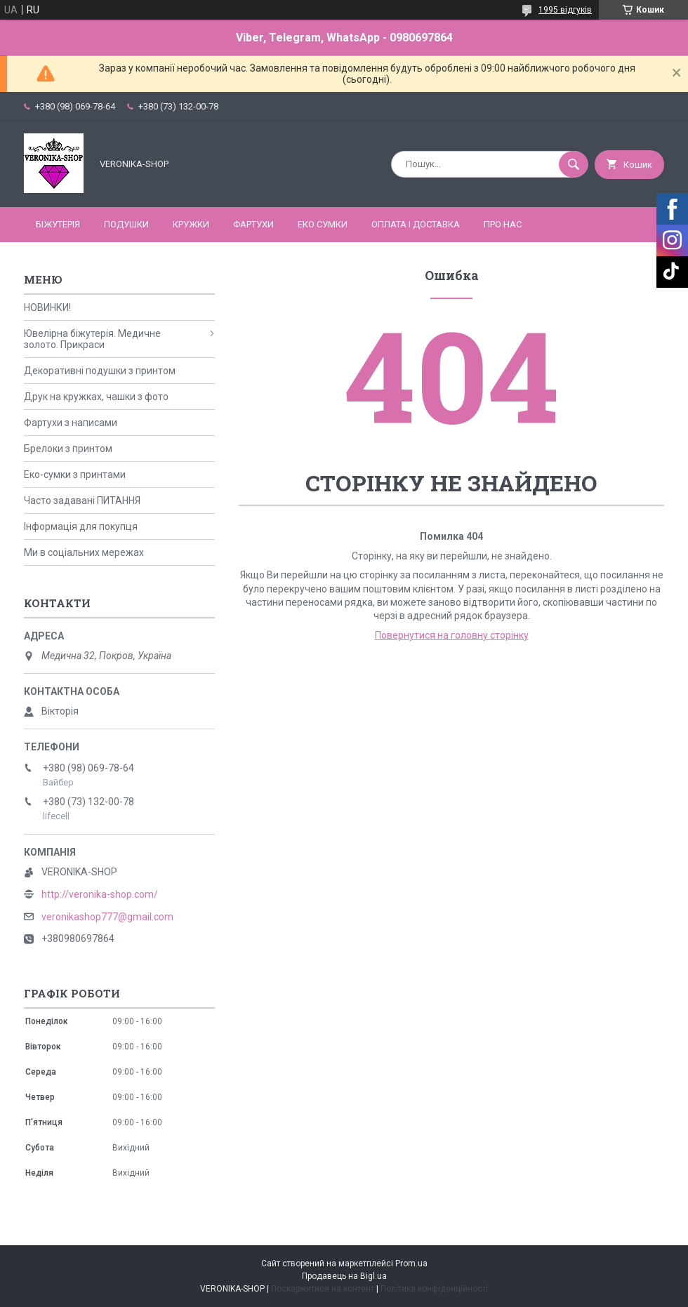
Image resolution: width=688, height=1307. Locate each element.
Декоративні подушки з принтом (100, 370)
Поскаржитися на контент (322, 1289)
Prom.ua (411, 1263)
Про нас (503, 224)
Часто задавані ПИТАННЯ (82, 500)
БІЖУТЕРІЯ (58, 224)
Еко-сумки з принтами (75, 474)
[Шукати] (573, 164)
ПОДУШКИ (126, 224)
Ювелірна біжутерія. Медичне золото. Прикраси (92, 339)
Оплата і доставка (415, 224)
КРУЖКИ (191, 224)
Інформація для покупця (81, 526)
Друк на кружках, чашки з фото (96, 396)
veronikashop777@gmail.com (107, 916)
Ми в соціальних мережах (84, 552)
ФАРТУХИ (253, 224)
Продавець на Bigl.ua (344, 1276)
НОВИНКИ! (47, 307)
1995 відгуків (565, 10)
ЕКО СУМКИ (323, 224)
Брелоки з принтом (68, 448)
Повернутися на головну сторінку (452, 635)
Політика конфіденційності (434, 1289)
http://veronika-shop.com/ (99, 894)
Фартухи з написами (70, 422)
